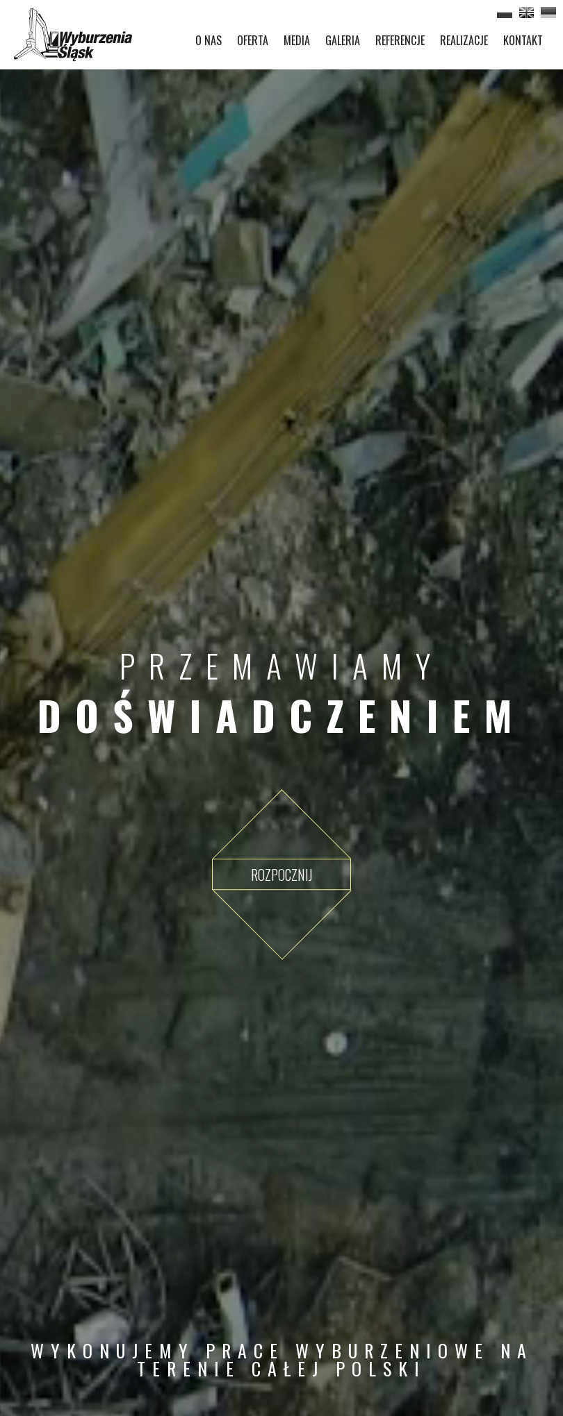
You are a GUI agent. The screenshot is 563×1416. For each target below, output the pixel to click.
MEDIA (297, 40)
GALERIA (342, 40)
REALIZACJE (464, 40)
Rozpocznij (282, 874)
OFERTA (252, 40)
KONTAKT (523, 40)
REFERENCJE (400, 40)
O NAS (208, 40)
